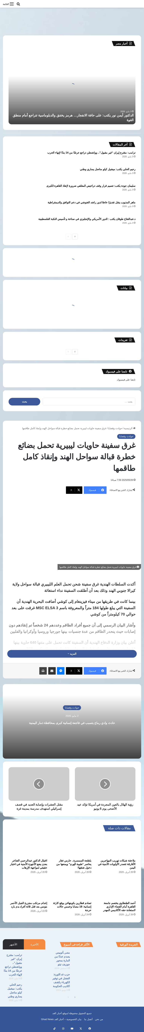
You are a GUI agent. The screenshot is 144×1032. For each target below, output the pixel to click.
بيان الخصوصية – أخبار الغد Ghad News (61, 1019)
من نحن (99, 1019)
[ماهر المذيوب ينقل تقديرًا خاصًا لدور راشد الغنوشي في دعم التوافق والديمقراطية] (19, 207)
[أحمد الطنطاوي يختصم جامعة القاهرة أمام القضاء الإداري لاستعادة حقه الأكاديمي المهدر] (116, 889)
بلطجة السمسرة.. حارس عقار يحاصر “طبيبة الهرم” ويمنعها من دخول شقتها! (73, 864)
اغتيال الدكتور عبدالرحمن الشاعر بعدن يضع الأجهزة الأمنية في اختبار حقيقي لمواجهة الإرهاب (28, 864)
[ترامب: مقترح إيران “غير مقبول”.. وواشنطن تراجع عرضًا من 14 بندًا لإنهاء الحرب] (19, 158)
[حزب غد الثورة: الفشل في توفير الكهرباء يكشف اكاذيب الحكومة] (83, 980)
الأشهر (13, 944)
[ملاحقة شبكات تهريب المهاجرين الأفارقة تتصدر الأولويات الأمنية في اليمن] (116, 846)
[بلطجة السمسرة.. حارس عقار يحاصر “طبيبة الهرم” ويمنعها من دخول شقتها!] (72, 846)
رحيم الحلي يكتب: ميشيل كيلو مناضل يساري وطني (107, 169)
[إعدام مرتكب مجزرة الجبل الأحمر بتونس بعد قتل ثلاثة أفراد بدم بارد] (28, 889)
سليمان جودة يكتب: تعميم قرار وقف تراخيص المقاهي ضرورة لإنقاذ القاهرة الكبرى (90, 185)
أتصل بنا (88, 1019)
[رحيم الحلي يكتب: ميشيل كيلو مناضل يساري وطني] (19, 174)
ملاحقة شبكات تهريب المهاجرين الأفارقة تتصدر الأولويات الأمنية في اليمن (116, 864)
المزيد (72, 653)
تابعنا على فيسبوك (126, 379)
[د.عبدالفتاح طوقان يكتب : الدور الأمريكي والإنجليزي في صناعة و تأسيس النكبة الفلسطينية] (19, 224)
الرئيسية (129, 428)
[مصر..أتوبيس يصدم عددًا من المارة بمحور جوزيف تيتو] (83, 958)
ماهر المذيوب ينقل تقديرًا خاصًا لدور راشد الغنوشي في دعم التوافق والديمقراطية (91, 202)
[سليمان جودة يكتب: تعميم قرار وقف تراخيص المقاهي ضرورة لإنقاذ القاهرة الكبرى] (19, 191)
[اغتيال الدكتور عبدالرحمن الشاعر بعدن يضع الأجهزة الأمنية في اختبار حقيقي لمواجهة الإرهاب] (28, 846)
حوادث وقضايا (115, 428)
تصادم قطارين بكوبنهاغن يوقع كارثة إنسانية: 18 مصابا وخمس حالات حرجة (72, 907)
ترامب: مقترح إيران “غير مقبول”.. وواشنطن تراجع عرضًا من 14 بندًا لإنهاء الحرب (91, 152)
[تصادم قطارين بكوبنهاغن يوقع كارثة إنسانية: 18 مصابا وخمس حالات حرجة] (72, 889)
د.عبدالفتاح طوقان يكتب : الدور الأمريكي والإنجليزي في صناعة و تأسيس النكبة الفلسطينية (86, 218)
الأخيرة (35, 944)
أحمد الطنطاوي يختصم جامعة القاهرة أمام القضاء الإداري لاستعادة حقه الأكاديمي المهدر (119, 907)
